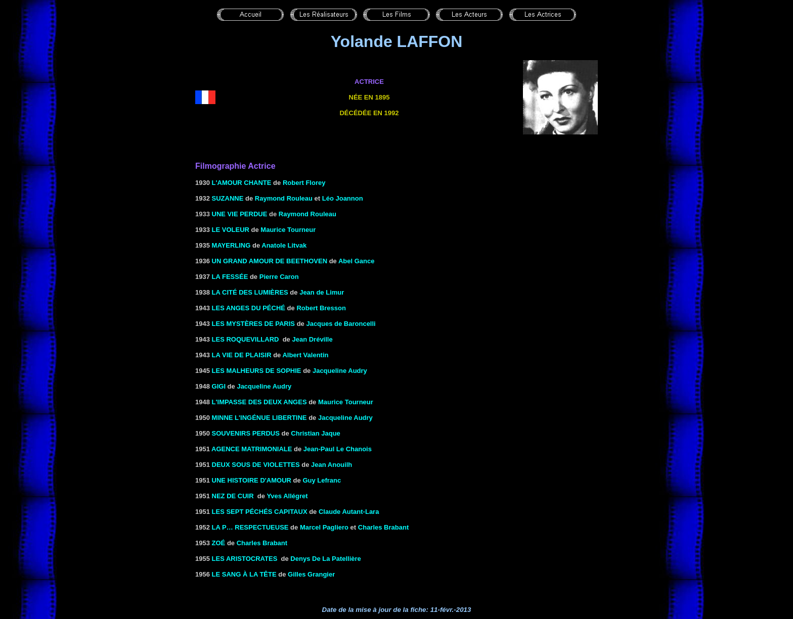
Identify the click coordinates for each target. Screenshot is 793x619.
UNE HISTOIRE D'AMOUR (251, 480)
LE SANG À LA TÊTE (244, 574)
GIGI (219, 386)
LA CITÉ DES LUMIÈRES (250, 292)
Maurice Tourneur (288, 229)
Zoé (219, 543)
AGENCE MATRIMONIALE (251, 449)
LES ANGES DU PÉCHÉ (248, 308)
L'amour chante (242, 182)
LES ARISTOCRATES (245, 558)
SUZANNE (228, 198)
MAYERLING (231, 245)
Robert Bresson (321, 308)
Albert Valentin (305, 355)
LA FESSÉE (230, 276)
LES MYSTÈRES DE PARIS (253, 323)
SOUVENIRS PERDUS (246, 433)
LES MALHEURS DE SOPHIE (256, 370)
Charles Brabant (383, 527)
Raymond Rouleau (284, 198)
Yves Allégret (287, 496)
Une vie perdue (240, 214)
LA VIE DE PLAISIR (242, 355)
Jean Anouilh (331, 464)
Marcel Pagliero (324, 527)
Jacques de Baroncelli (340, 323)
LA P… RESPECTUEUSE (250, 527)
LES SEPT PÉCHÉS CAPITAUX (259, 511)
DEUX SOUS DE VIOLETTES (256, 464)
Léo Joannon (342, 198)
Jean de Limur (321, 292)
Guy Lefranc (321, 480)
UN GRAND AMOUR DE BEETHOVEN (269, 261)
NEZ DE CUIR (233, 496)
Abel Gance (356, 261)
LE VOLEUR (230, 229)
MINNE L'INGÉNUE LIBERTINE (259, 417)
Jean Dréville (312, 339)
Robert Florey (304, 182)
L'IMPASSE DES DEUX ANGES (259, 402)
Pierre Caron (279, 276)
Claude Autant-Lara (349, 511)
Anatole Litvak (283, 245)
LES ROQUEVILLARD (245, 339)
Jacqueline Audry (340, 370)
